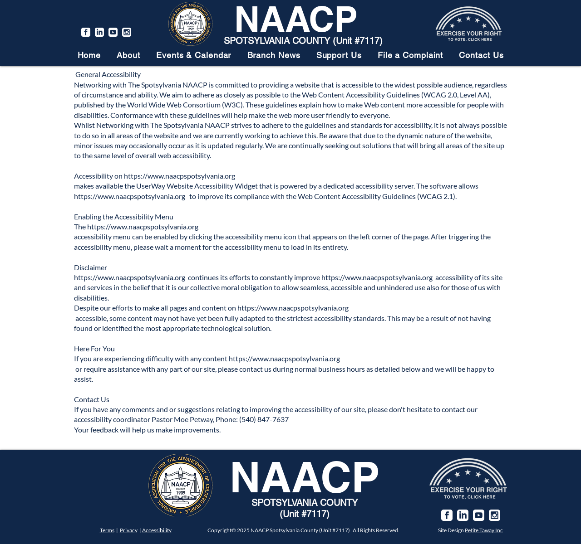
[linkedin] (99, 32)
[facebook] (85, 32)
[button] (129, 55)
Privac (127, 530)
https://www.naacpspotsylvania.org (179, 175)
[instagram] (126, 32)
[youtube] (113, 32)
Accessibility (157, 530)
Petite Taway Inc (484, 530)
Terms (107, 530)
